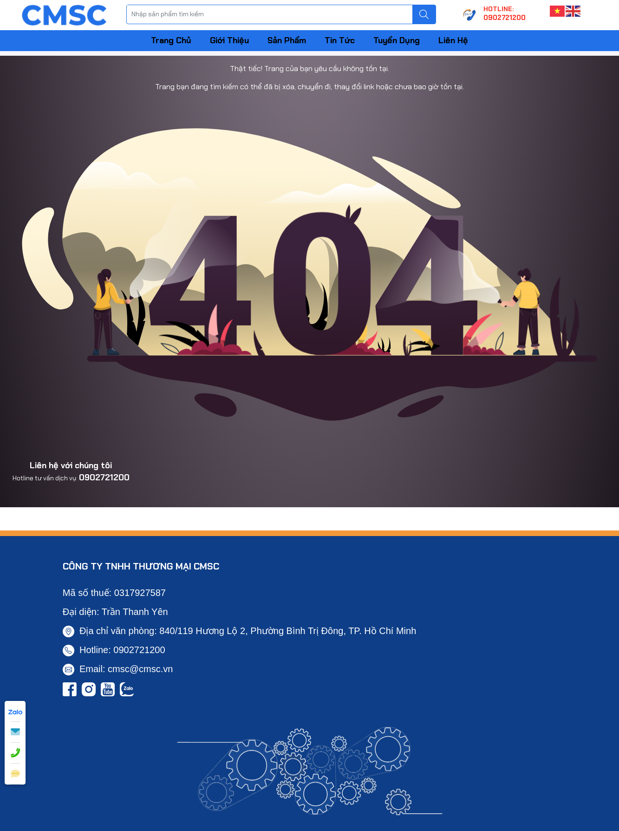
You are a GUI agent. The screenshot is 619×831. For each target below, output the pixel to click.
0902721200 (104, 477)
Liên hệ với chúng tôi (71, 465)
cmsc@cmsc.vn (140, 669)
